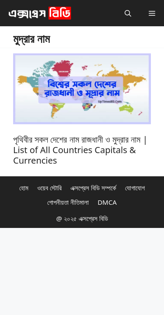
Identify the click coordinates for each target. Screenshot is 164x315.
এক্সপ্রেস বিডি (92, 218)
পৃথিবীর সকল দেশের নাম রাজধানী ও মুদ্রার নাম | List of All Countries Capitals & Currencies (80, 149)
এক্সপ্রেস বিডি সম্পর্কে (93, 187)
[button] (128, 13)
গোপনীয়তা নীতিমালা (68, 202)
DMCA (107, 202)
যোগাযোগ (135, 187)
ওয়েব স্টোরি (49, 187)
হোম (23, 187)
